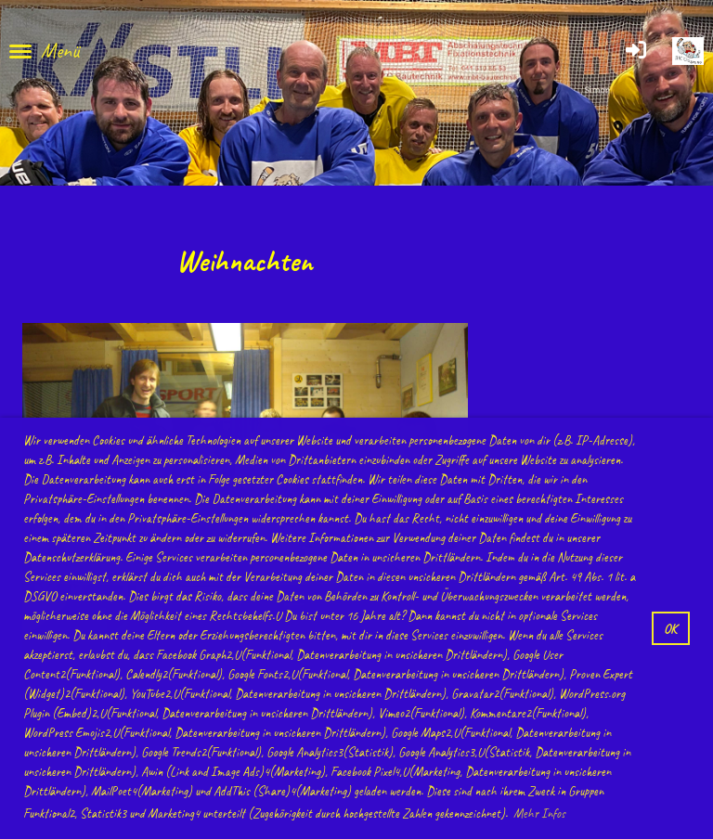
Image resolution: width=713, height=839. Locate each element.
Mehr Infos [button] (539, 813)
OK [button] (670, 628)
